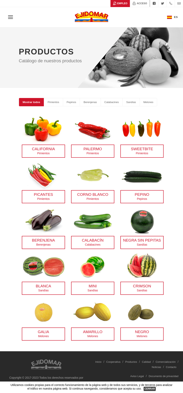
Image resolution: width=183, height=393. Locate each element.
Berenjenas (90, 102)
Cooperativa (113, 361)
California (43, 149)
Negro (142, 332)
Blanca (43, 286)
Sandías (131, 102)
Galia (43, 332)
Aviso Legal (137, 376)
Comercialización (166, 361)
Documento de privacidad (163, 376)
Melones (148, 102)
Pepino (142, 194)
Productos (131, 361)
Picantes (43, 194)
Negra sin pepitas (142, 240)
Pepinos (71, 102)
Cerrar (149, 388)
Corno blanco (92, 194)
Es (172, 17)
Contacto (171, 367)
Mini (93, 286)
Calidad (146, 361)
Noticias (156, 367)
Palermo (92, 149)
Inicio (98, 361)
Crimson (142, 286)
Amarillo (92, 332)
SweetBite (142, 149)
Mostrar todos (31, 102)
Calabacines (111, 102)
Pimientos (53, 102)
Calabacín (93, 240)
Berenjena (43, 240)
